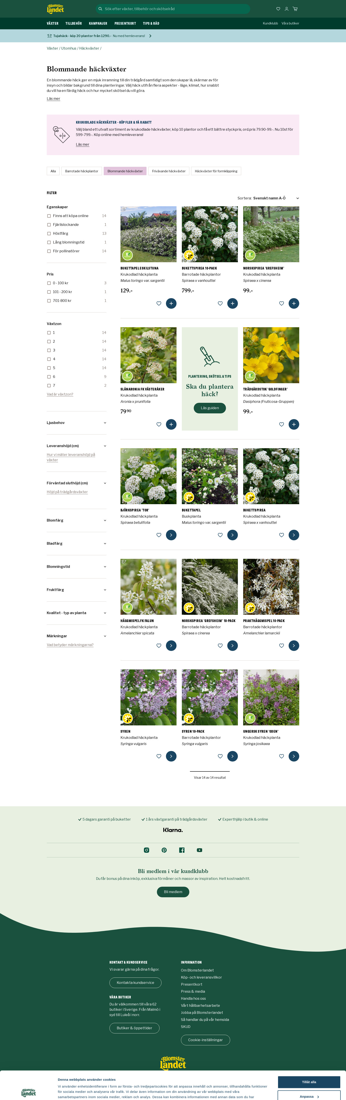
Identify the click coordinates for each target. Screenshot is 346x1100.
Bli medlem (173, 892)
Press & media (193, 991)
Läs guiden (210, 408)
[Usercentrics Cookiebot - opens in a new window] (28, 1091)
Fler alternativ (69, 1091)
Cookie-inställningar (205, 1040)
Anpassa (309, 1068)
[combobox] (177, 9)
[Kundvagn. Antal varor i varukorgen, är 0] (295, 9)
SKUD (185, 1027)
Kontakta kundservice (135, 983)
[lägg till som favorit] (159, 303)
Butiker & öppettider (134, 1028)
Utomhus (68, 48)
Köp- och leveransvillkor (201, 977)
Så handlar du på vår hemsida (205, 1020)
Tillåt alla (309, 1053)
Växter (52, 48)
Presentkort (191, 984)
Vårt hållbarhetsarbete (200, 1005)
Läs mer (53, 99)
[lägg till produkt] (171, 303)
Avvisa (309, 1082)
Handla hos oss (193, 998)
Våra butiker (290, 23)
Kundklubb (270, 23)
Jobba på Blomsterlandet (202, 1013)
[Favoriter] (278, 9)
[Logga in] (286, 9)
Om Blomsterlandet (197, 970)
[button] (76, 423)
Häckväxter (89, 48)
